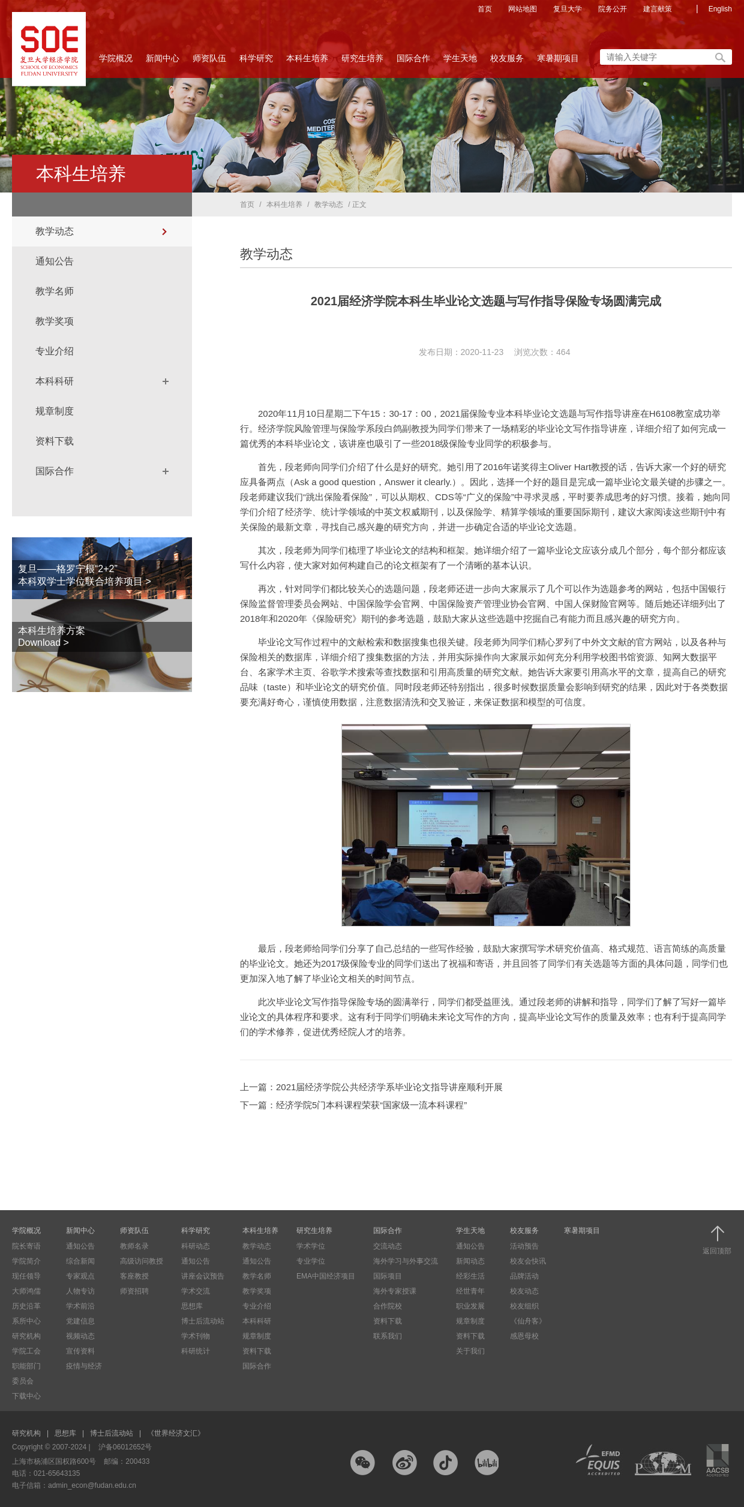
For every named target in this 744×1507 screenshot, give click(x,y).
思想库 (192, 1306)
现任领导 (26, 1276)
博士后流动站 (202, 1321)
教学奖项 (54, 321)
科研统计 (195, 1351)
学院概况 (116, 61)
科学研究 (256, 61)
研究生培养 (362, 61)
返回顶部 (717, 1240)
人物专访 (80, 1291)
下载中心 (26, 1396)
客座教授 (134, 1276)
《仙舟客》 (528, 1321)
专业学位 (310, 1261)
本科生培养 (307, 61)
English (720, 9)
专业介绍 (54, 351)
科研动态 (195, 1246)
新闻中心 (162, 61)
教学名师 (54, 291)
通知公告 (54, 261)
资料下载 (54, 441)
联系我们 (387, 1336)
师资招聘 (134, 1291)
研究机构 (26, 1336)
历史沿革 (26, 1306)
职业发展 (470, 1306)
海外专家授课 (394, 1291)
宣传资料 (80, 1351)
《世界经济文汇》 (176, 1433)
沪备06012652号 (125, 1447)
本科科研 (54, 381)
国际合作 (413, 61)
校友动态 (524, 1291)
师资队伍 (209, 61)
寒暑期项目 (558, 58)
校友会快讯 (528, 1261)
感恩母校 (524, 1336)
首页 (485, 9)
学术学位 (310, 1246)
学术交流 (195, 1291)
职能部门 (26, 1366)
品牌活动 (524, 1276)
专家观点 (80, 1276)
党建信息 (80, 1321)
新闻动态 (470, 1261)
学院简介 (26, 1261)
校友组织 (524, 1306)
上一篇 (371, 1087)
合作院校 (387, 1306)
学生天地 (460, 61)
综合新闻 (80, 1261)
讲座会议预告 (202, 1276)
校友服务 (507, 61)
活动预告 (524, 1246)
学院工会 (26, 1351)
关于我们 (470, 1351)
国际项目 (387, 1276)
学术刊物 (195, 1336)
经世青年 (470, 1291)
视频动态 (80, 1336)
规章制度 (54, 411)
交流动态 (387, 1246)
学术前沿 (80, 1306)
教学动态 (54, 231)
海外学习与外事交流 (405, 1261)
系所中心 (26, 1321)
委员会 (23, 1381)
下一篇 (353, 1105)
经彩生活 (470, 1276)
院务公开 (612, 9)
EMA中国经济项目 (325, 1276)
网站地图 (522, 9)
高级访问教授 (141, 1261)
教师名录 (134, 1246)
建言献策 (657, 9)
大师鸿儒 (26, 1291)
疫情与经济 (84, 1366)
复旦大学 (567, 9)
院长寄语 (26, 1246)
